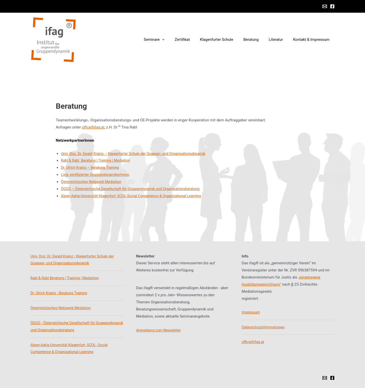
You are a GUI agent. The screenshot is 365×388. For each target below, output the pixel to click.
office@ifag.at (93, 127)
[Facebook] (332, 6)
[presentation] (176, 39)
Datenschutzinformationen (264, 327)
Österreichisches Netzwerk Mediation (92, 181)
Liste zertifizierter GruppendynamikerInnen (97, 174)
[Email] (324, 6)
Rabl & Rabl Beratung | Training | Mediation (97, 160)
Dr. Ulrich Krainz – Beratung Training (91, 167)
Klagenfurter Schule (225, 39)
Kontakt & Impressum (312, 39)
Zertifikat (193, 39)
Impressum (251, 312)
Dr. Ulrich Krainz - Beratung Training (60, 293)
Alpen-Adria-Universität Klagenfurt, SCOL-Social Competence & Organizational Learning (134, 196)
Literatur (279, 39)
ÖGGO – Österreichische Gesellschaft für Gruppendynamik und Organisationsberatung (133, 189)
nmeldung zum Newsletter (160, 330)
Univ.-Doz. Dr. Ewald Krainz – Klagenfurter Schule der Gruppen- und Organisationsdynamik (136, 153)
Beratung (257, 39)
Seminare (168, 39)
